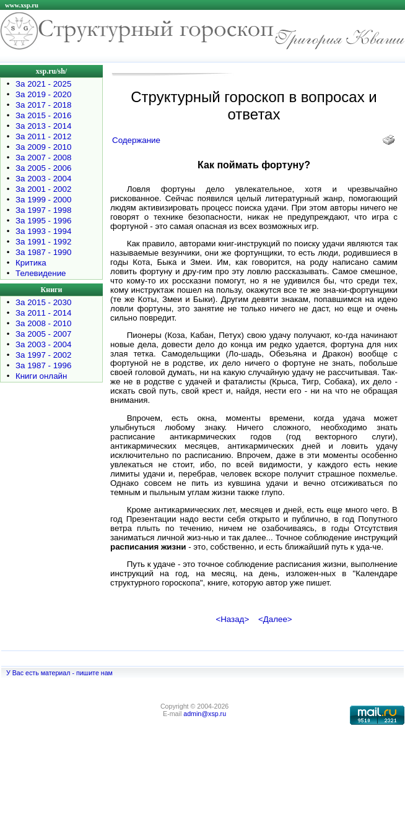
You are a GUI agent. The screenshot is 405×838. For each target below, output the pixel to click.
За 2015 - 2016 (43, 115)
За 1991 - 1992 (43, 241)
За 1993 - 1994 (43, 231)
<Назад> (232, 619)
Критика (30, 262)
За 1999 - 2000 (43, 199)
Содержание (136, 140)
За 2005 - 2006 (43, 168)
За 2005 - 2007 (43, 334)
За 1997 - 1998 (43, 210)
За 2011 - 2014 (43, 312)
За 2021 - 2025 (43, 84)
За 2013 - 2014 (43, 126)
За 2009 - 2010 (43, 147)
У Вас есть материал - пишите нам (59, 672)
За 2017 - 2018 (43, 105)
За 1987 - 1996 (43, 365)
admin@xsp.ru (204, 713)
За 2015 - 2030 (43, 302)
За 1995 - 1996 (43, 220)
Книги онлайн (41, 376)
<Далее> (275, 619)
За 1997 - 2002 (43, 355)
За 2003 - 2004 (43, 178)
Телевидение (40, 273)
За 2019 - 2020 (43, 94)
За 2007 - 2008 (43, 157)
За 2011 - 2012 (43, 136)
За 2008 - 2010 (43, 323)
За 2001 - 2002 (43, 189)
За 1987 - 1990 (43, 252)
